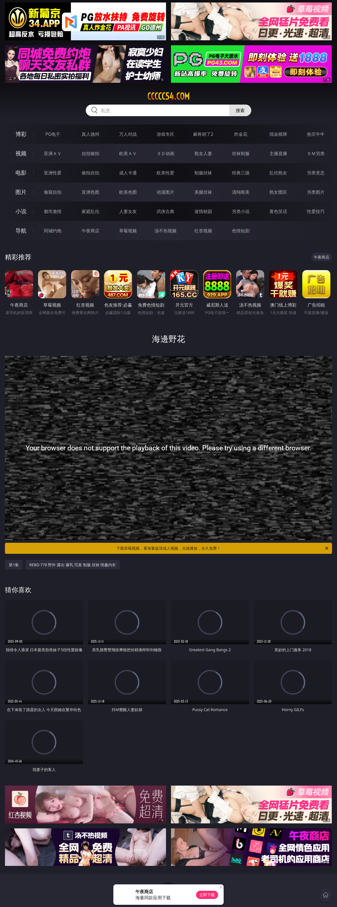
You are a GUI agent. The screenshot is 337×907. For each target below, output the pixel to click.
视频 (20, 153)
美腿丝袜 (203, 192)
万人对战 (128, 134)
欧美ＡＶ (128, 153)
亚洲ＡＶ (52, 153)
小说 (20, 211)
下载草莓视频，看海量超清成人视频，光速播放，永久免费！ (222, 548)
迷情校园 (203, 211)
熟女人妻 (203, 153)
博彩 (20, 134)
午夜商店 (90, 231)
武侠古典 (165, 211)
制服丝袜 (203, 173)
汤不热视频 (165, 231)
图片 (20, 192)
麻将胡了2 (203, 134)
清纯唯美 (241, 192)
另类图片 (316, 192)
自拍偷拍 (90, 153)
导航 (20, 230)
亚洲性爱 (52, 173)
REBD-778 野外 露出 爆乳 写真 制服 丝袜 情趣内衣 (72, 564)
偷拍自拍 (90, 173)
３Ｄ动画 (165, 153)
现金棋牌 (278, 134)
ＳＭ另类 (316, 153)
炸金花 (240, 134)
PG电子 (53, 134)
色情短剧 (241, 231)
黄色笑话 (278, 211)
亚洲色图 (90, 192)
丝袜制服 (241, 153)
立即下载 (207, 894)
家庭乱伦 (90, 211)
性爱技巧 (316, 211)
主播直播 (278, 153)
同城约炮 (52, 231)
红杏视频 (203, 231)
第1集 (14, 564)
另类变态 (316, 173)
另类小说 (241, 211)
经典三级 (241, 173)
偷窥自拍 (52, 192)
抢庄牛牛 (316, 134)
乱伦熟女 (278, 173)
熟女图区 (278, 192)
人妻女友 (128, 211)
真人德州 (90, 134)
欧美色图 (128, 192)
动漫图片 (165, 192)
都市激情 (52, 211)
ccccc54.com (168, 96)
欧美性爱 (165, 173)
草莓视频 (128, 231)
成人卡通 (128, 173)
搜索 (240, 110)
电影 (20, 172)
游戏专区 (165, 134)
